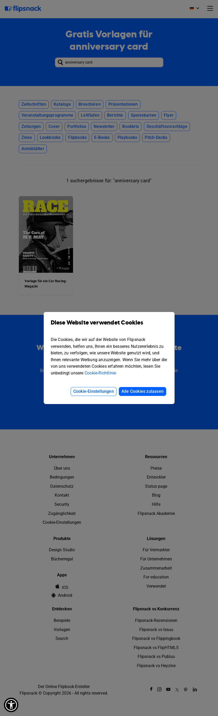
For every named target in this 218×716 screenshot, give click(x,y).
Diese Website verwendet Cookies (109, 326)
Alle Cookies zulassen (142, 391)
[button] (11, 705)
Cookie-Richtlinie (100, 373)
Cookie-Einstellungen (93, 391)
